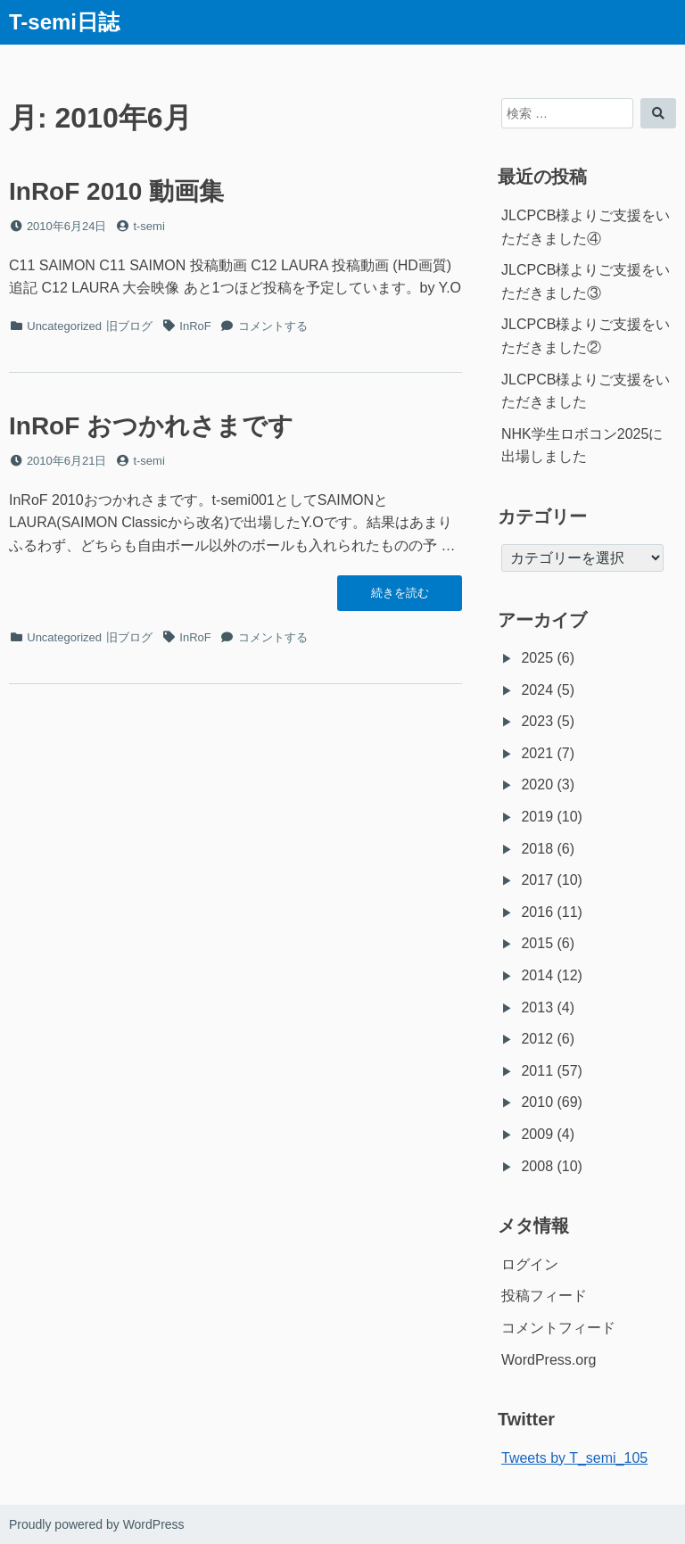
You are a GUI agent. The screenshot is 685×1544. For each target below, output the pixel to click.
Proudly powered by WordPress (97, 1524)
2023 (537, 721)
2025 (537, 657)
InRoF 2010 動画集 (116, 191)
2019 (537, 816)
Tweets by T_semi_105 (574, 1458)
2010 (537, 1102)
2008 (537, 1166)
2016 (537, 912)
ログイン (529, 1264)
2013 (537, 1007)
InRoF (194, 326)
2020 (537, 784)
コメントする (273, 326)
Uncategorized (64, 326)
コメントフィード (558, 1327)
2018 (537, 848)
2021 (537, 753)
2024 (537, 690)
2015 (537, 943)
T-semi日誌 (64, 22)
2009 (537, 1134)
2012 (537, 1038)
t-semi (148, 226)
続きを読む (399, 597)
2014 (537, 975)
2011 (537, 1070)
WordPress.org (548, 1359)
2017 (537, 880)
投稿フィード (544, 1295)
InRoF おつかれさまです (151, 426)
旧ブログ (129, 326)
